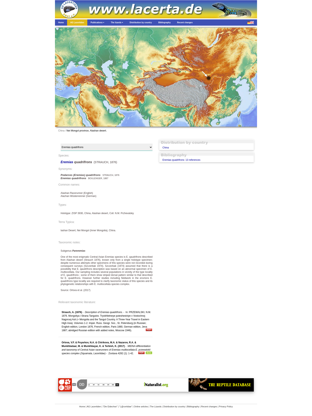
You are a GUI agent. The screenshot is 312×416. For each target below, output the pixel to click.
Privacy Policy (226, 406)
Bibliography (193, 406)
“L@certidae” (125, 406)
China (165, 147)
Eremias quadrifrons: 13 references (181, 160)
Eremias (67, 162)
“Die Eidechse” (110, 406)
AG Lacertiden (94, 406)
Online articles (141, 406)
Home (82, 406)
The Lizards (155, 406)
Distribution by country (174, 406)
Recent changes (209, 406)
